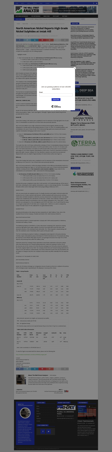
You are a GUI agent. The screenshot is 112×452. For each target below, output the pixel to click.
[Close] (75, 68)
